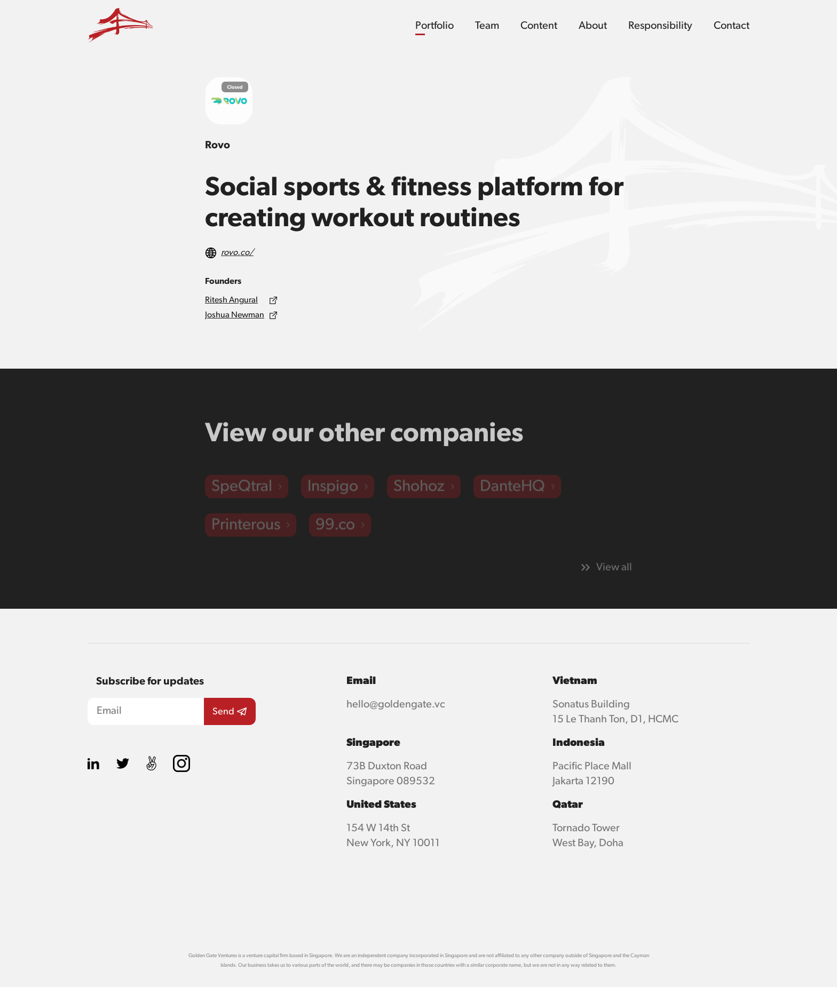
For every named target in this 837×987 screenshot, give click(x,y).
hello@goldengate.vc (395, 704)
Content (538, 25)
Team (487, 25)
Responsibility (660, 25)
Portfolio (434, 25)
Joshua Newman (234, 315)
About (593, 25)
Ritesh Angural (231, 300)
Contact (731, 25)
